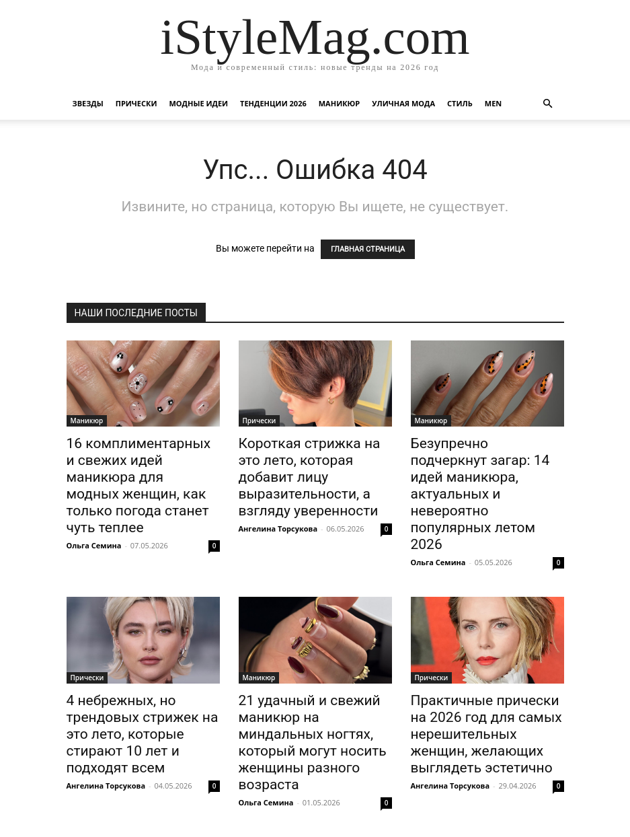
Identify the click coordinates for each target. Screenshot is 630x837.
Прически (136, 103)
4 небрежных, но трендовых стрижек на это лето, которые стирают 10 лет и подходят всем (143, 734)
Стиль (460, 103)
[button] (548, 104)
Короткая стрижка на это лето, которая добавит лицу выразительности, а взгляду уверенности (310, 477)
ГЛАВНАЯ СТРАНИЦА (368, 249)
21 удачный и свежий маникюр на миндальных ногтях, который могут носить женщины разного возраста (313, 742)
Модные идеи (198, 103)
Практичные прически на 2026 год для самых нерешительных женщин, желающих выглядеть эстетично (486, 734)
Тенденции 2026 (273, 103)
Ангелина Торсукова (278, 528)
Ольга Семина (94, 545)
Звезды (88, 103)
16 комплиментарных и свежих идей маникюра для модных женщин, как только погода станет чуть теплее (139, 485)
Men (493, 103)
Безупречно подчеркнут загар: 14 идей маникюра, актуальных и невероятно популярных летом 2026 (480, 493)
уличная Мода (403, 103)
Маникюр (339, 103)
